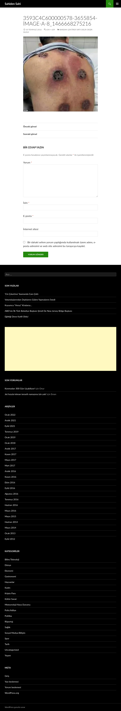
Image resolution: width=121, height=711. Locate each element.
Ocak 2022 (10, 414)
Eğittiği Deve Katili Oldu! (16, 316)
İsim (26, 202)
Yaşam (8, 655)
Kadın (7, 587)
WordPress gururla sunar (15, 707)
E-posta (28, 215)
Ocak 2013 (10, 533)
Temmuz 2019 (11, 431)
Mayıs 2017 (10, 460)
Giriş (7, 676)
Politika (8, 616)
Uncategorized (12, 649)
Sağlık (7, 627)
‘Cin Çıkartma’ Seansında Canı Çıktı (21, 294)
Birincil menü (117, 4)
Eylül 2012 (10, 539)
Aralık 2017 (10, 448)
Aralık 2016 (10, 471)
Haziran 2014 (11, 522)
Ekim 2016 (10, 482)
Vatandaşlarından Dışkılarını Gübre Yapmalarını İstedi (30, 299)
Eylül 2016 (10, 488)
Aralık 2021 (10, 420)
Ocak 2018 (10, 443)
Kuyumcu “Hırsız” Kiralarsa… (18, 305)
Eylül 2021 (10, 426)
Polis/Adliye (10, 610)
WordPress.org (12, 693)
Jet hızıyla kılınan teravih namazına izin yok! (25, 394)
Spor (7, 638)
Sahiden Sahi (13, 3)
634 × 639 (50, 29)
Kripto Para (10, 593)
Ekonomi (9, 570)
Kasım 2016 (10, 476)
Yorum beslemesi (13, 687)
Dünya (8, 565)
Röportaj (9, 621)
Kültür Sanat (11, 599)
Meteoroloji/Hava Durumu (17, 604)
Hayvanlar (9, 582)
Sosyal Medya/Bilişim (15, 632)
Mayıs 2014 (10, 527)
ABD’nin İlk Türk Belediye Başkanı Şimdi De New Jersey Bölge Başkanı (38, 311)
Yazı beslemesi (12, 681)
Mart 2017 (10, 465)
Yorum (27, 162)
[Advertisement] (60, 349)
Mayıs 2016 (10, 510)
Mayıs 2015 (10, 516)
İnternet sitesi (30, 229)
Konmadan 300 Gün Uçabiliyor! (20, 388)
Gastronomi (10, 576)
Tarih (7, 644)
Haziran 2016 (11, 505)
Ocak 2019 (10, 437)
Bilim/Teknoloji (12, 559)
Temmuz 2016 (11, 499)
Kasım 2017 (10, 454)
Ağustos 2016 (11, 493)
